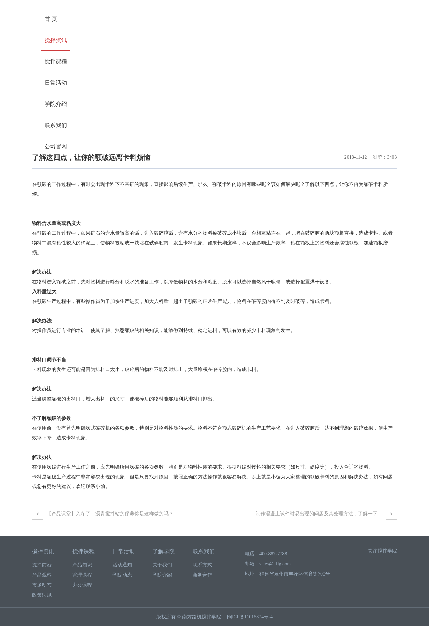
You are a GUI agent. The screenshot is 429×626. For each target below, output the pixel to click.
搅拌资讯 (56, 40)
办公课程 (82, 585)
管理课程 (82, 575)
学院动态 (122, 575)
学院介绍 (56, 104)
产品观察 (42, 575)
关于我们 (162, 565)
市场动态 (42, 585)
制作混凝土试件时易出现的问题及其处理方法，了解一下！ (326, 514)
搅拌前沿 (80, 144)
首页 (36, 144)
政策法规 (42, 595)
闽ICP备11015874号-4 (250, 616)
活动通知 (122, 565)
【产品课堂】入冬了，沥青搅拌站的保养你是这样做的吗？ (102, 514)
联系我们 (56, 125)
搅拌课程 (56, 61)
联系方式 (202, 565)
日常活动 (56, 83)
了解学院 (164, 551)
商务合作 (202, 575)
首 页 (51, 19)
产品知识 (82, 565)
